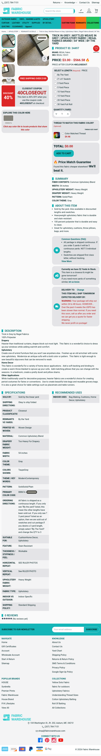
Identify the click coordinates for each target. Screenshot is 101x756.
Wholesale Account (11, 655)
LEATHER (16, 23)
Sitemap (95, 2)
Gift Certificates (9, 646)
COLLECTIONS (93, 23)
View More (67, 261)
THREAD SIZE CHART (91, 129)
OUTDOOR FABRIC (10, 19)
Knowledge (71, 2)
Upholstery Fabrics (60, 691)
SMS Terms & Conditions (63, 663)
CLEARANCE (18, 26)
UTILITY (26, 23)
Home (4, 642)
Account (5, 650)
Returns (57, 2)
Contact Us (84, 2)
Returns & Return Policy (63, 659)
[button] (44, 58)
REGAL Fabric (64, 52)
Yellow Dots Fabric (60, 682)
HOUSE (5, 682)
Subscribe (91, 629)
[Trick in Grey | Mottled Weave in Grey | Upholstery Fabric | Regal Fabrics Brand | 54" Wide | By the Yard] (33, 50)
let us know (74, 282)
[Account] (89, 11)
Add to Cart (63, 153)
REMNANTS (81, 23)
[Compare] (81, 11)
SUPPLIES (37, 23)
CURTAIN (6, 23)
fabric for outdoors (61, 686)
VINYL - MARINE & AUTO (30, 19)
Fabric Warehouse (10, 695)
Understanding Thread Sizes (65, 695)
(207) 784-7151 (10, 2)
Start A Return (8, 659)
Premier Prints (8, 691)
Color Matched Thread (75, 133)
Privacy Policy (58, 667)
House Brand (8, 699)
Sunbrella (6, 686)
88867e (27, 492)
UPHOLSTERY (49, 19)
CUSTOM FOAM (68, 23)
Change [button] (80, 290)
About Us (56, 642)
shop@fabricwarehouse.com (50, 731)
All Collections (58, 707)
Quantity (62, 109)
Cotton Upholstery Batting (64, 699)
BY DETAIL (48, 23)
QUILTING (6, 26)
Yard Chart (57, 650)
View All (5, 707)
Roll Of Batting (58, 703)
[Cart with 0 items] (96, 11)
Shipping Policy (59, 655)
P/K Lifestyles (8, 703)
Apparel (29, 26)
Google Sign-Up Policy (62, 672)
